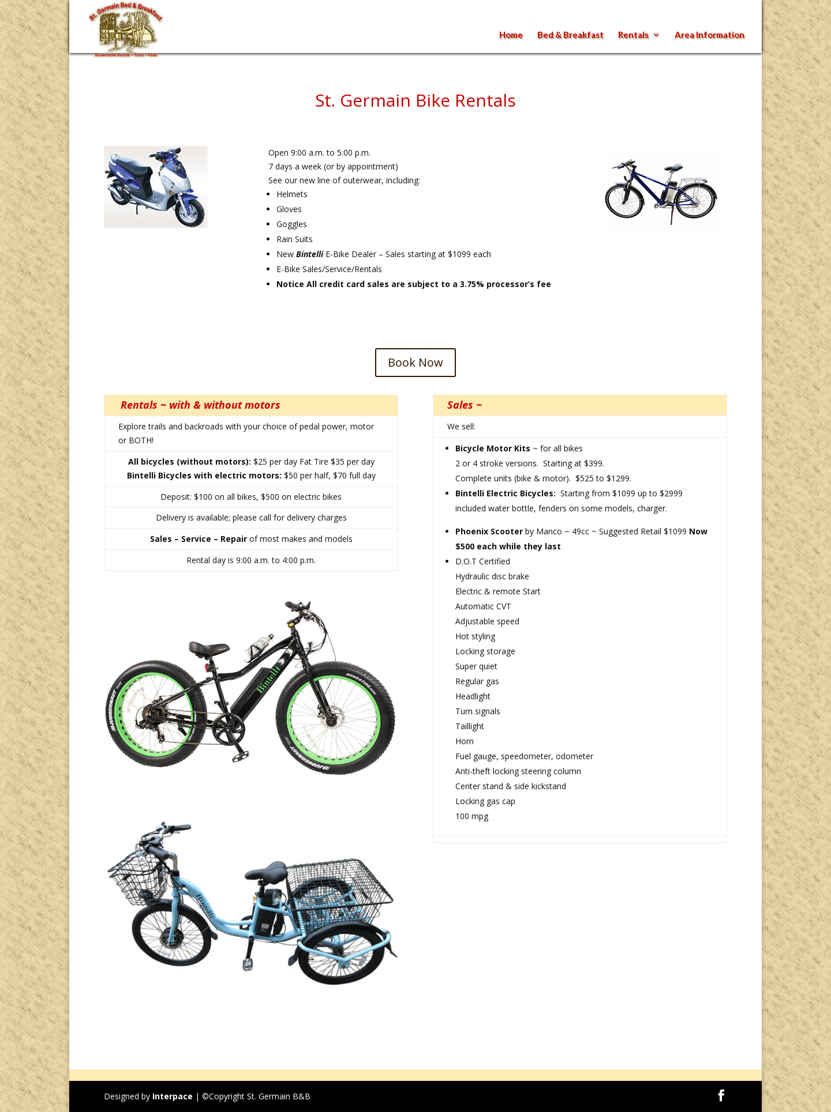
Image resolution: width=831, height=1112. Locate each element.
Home (511, 35)
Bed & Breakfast (570, 35)
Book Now (415, 362)
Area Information (709, 35)
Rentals (633, 35)
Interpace (172, 1096)
